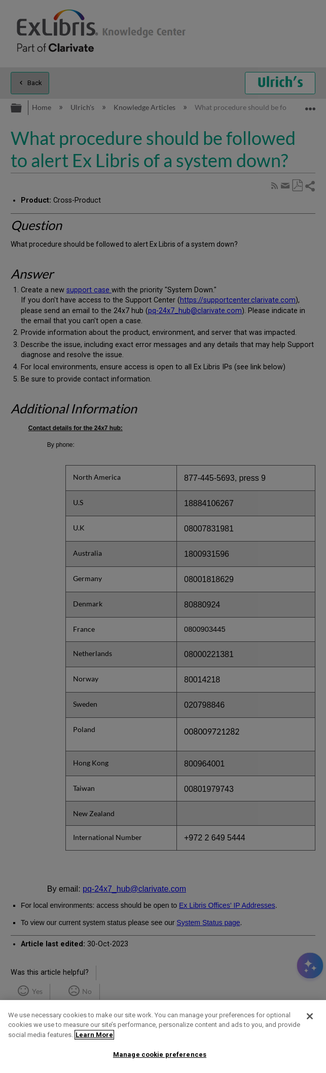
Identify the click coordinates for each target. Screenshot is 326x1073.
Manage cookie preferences (159, 1054)
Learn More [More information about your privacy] (94, 1035)
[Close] (310, 1016)
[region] (163, 1036)
